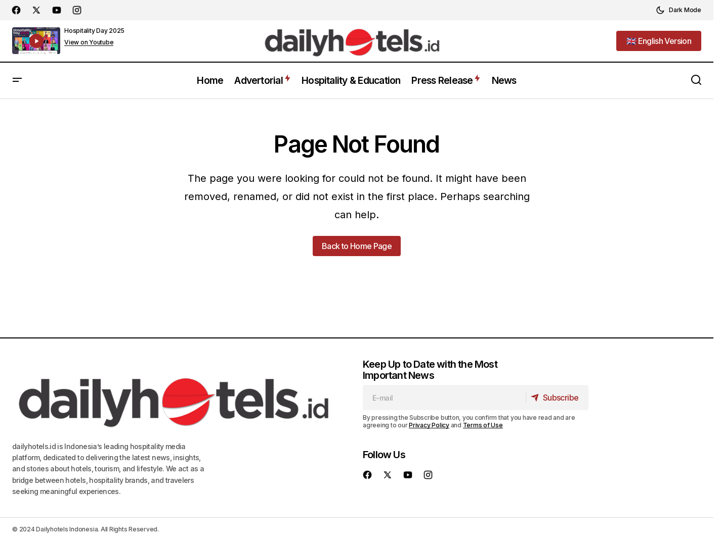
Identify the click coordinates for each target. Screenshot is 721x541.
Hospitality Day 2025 (94, 30)
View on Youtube (88, 42)
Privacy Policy (429, 425)
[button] (678, 10)
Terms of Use (483, 425)
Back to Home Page (357, 246)
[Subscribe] (556, 397)
